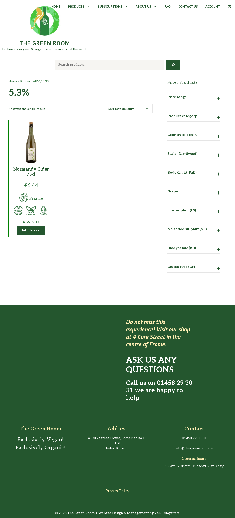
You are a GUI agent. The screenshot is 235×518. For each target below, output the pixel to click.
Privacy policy (117, 491)
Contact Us (188, 6)
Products (81, 6)
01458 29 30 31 (159, 386)
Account (212, 6)
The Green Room (44, 43)
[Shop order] (129, 108)
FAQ (167, 6)
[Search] (173, 65)
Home (55, 6)
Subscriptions (115, 6)
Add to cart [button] (31, 230)
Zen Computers (167, 513)
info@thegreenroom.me (194, 448)
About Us (148, 6)
